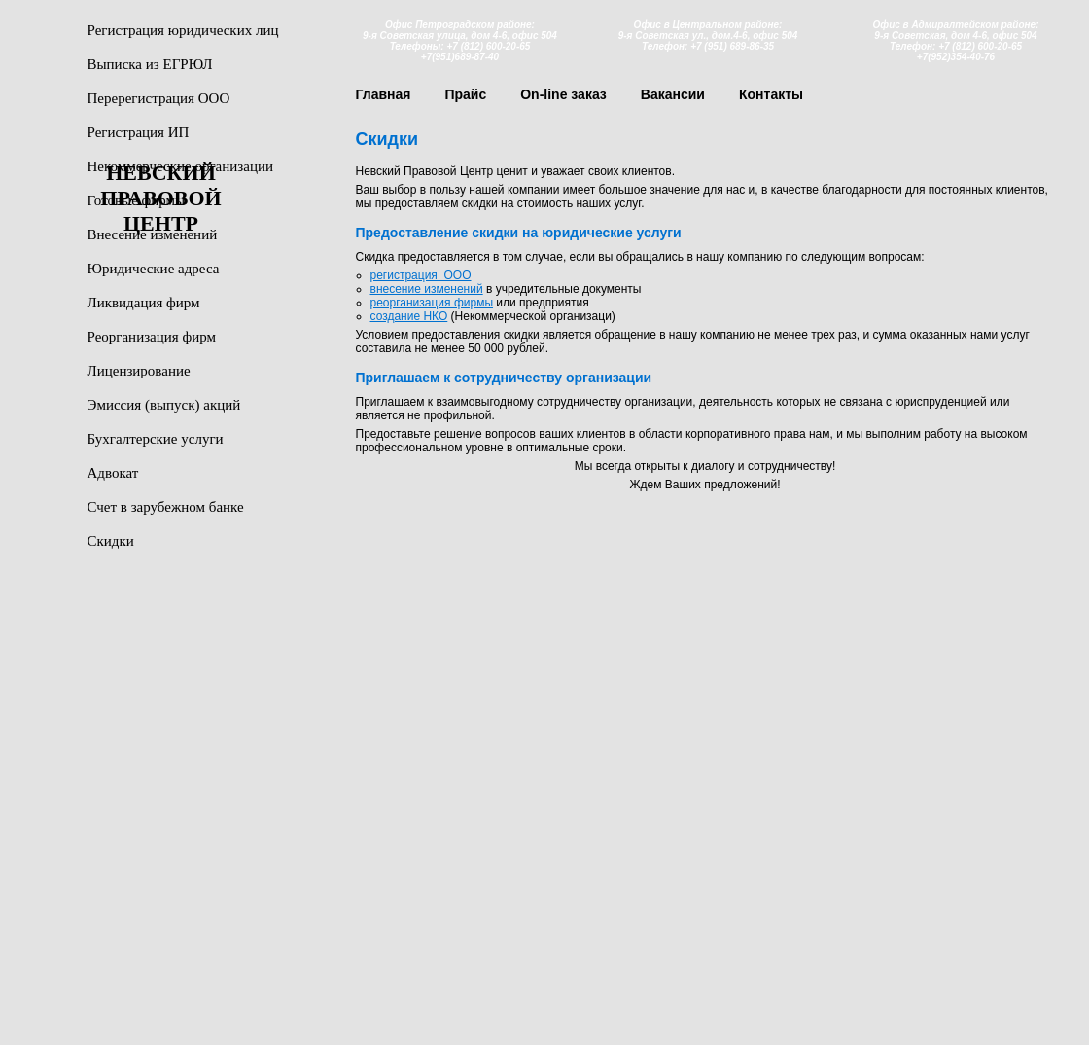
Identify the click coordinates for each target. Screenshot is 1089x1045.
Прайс (465, 94)
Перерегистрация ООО (159, 98)
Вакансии (673, 94)
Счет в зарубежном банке (166, 507)
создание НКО (409, 316)
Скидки (111, 541)
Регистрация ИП (139, 132)
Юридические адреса (154, 268)
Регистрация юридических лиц (183, 30)
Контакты (771, 94)
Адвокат (113, 473)
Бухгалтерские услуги (156, 439)
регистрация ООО (421, 275)
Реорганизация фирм (152, 336)
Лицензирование (139, 370)
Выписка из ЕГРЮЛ (150, 64)
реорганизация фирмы (432, 302)
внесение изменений (426, 289)
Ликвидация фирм (144, 302)
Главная (383, 94)
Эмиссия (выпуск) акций (164, 405)
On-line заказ (563, 94)
